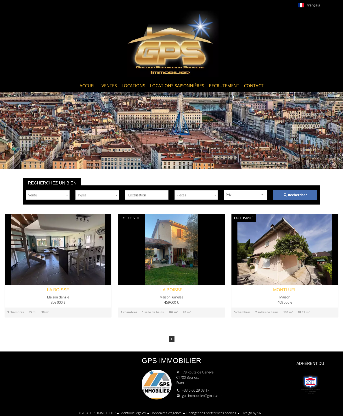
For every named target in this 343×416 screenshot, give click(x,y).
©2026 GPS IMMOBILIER (97, 413)
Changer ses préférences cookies (211, 413)
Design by (252, 413)
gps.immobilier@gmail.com (202, 395)
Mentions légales (133, 413)
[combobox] (48, 195)
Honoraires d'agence (166, 413)
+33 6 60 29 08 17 (195, 390)
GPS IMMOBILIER (171, 360)
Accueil (171, 44)
